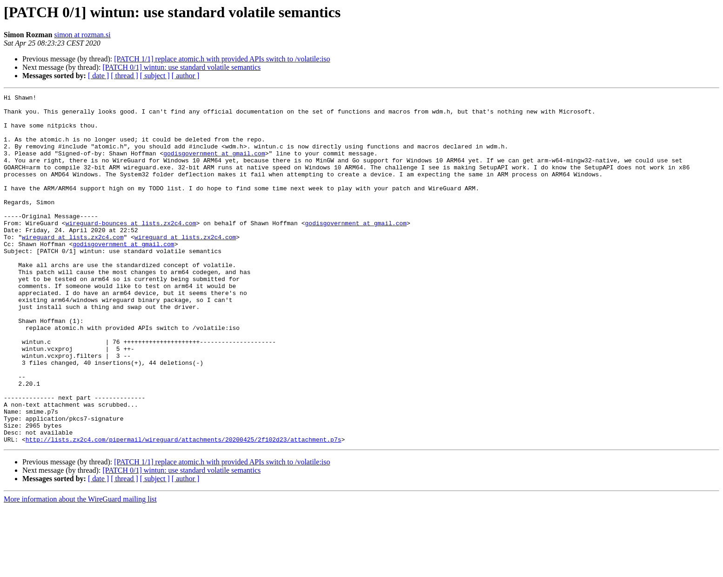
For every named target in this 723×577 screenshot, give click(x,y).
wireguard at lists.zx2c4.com (72, 266)
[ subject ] (155, 76)
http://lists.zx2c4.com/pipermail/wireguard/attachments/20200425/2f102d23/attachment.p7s (183, 509)
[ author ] (186, 76)
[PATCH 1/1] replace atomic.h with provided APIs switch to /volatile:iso (222, 59)
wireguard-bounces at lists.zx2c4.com (131, 249)
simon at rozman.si (82, 35)
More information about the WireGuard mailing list (80, 569)
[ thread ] (124, 76)
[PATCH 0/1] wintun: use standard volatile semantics (181, 67)
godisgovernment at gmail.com (214, 165)
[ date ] (98, 76)
